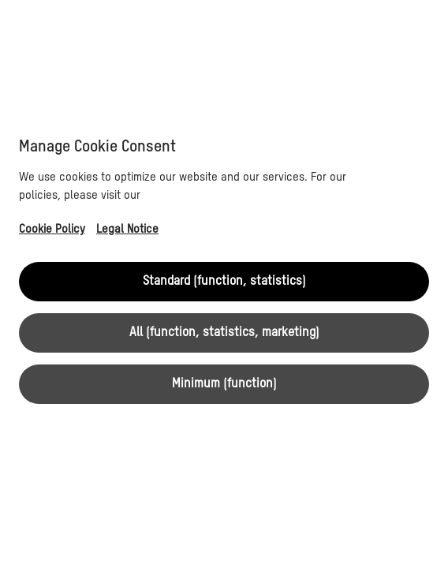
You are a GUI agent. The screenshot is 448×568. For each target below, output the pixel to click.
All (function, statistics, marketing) (224, 333)
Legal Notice (127, 229)
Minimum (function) (224, 384)
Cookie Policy (52, 229)
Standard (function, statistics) (224, 281)
